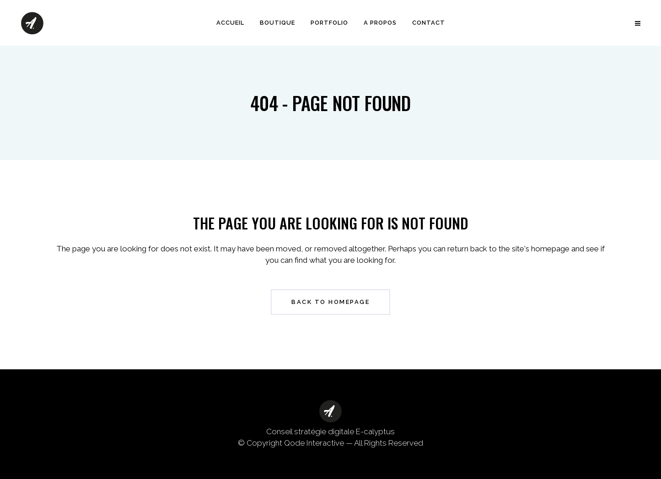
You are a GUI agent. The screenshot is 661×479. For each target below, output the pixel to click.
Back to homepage (330, 301)
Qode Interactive (314, 442)
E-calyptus (375, 431)
